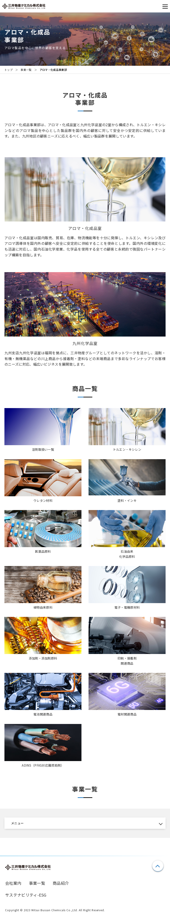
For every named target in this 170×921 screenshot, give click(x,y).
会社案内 (13, 883)
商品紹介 (61, 883)
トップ (8, 70)
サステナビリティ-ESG (25, 895)
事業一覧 (26, 70)
